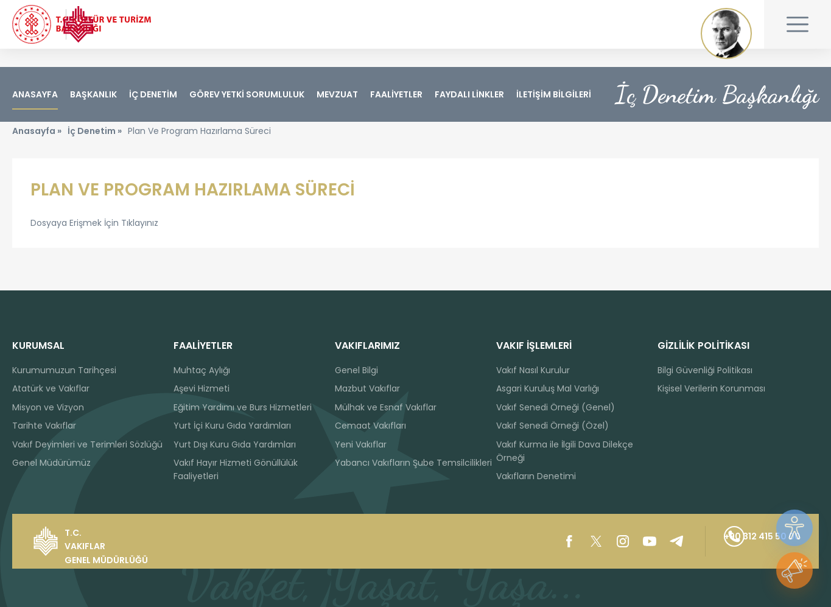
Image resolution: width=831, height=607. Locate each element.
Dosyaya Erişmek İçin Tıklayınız (94, 241)
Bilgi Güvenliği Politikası (704, 370)
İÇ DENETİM (153, 94)
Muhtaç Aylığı (202, 370)
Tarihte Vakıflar (44, 425)
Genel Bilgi (356, 370)
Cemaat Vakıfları (370, 425)
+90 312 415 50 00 (734, 541)
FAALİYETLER (396, 94)
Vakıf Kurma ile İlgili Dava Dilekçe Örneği (564, 451)
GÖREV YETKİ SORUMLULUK (246, 94)
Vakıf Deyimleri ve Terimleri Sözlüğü (87, 444)
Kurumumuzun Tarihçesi (64, 370)
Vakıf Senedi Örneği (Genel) (555, 407)
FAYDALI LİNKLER (469, 94)
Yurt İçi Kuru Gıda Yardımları (232, 425)
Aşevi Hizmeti (202, 389)
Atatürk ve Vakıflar (50, 389)
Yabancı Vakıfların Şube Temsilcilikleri (413, 463)
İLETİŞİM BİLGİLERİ (553, 94)
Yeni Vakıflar (361, 444)
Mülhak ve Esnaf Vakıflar (386, 407)
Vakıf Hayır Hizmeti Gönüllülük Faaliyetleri (236, 469)
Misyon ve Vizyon (48, 407)
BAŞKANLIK (93, 94)
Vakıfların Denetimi (536, 477)
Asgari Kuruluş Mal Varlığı (547, 389)
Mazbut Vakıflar (367, 389)
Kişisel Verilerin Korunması (711, 389)
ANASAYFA (35, 94)
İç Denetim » (95, 149)
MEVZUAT (337, 94)
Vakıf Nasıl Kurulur (533, 370)
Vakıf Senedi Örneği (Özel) (552, 425)
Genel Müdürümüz (51, 463)
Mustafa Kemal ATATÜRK (726, 33)
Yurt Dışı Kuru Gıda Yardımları (235, 444)
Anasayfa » (36, 149)
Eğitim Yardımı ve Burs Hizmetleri (243, 407)
